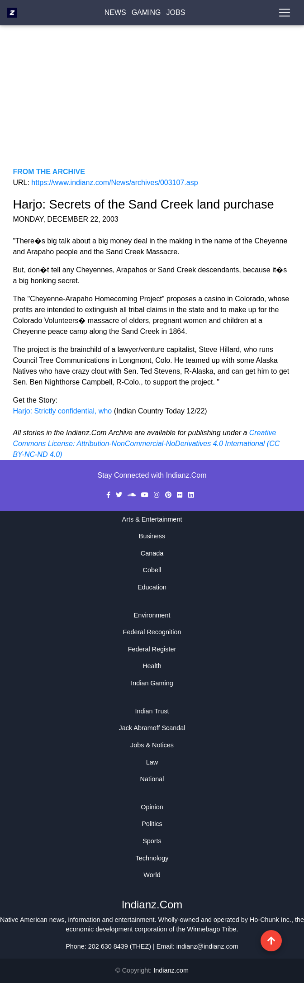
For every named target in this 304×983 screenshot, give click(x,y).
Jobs (175, 14)
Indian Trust (152, 711)
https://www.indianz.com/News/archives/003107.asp (114, 182)
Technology (152, 858)
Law (152, 762)
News (115, 14)
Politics (152, 823)
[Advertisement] (152, 103)
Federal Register (152, 649)
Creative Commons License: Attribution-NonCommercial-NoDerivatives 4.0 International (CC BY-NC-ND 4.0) (146, 443)
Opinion (152, 807)
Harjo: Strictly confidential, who (63, 411)
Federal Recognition (152, 632)
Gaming (146, 14)
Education (152, 587)
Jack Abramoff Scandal (152, 727)
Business (152, 536)
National (152, 779)
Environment (152, 615)
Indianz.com (171, 970)
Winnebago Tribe (212, 929)
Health (152, 666)
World (151, 875)
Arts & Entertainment (152, 519)
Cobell (152, 570)
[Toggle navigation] (284, 14)
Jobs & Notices (152, 745)
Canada (152, 553)
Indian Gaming (152, 683)
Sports (152, 841)
